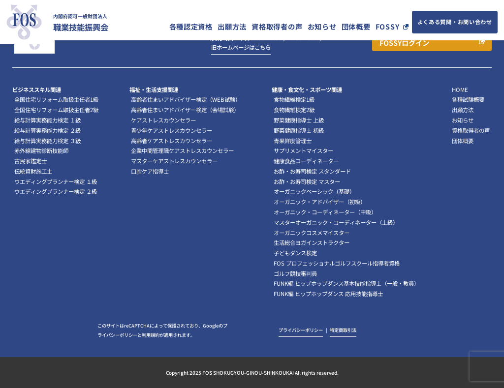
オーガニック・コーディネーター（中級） (325, 212)
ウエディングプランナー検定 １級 (55, 181)
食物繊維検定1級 (294, 99)
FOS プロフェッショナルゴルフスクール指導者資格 (337, 263)
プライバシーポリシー (301, 330)
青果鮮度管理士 (293, 141)
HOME (460, 89)
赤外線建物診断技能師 (41, 150)
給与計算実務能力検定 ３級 (47, 141)
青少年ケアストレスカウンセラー (171, 130)
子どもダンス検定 (295, 253)
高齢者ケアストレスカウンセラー (171, 141)
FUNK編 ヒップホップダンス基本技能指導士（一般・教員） (346, 283)
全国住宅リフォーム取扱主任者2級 (56, 110)
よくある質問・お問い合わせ (454, 22)
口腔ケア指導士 (150, 171)
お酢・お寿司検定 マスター (307, 181)
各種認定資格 (191, 26)
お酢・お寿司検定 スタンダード (312, 171)
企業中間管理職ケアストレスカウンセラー (182, 150)
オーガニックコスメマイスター (311, 233)
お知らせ (322, 26)
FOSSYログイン (404, 42)
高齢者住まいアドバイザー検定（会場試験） (185, 110)
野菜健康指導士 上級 (299, 120)
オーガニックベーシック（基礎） (314, 191)
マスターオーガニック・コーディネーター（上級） (336, 222)
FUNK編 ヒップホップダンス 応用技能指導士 (328, 294)
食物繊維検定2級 (294, 110)
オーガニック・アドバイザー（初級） (320, 202)
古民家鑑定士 (30, 161)
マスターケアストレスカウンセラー (174, 161)
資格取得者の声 (277, 26)
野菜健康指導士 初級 (299, 130)
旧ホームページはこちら (241, 47)
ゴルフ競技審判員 (295, 273)
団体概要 (356, 26)
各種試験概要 (468, 99)
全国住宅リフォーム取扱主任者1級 (56, 99)
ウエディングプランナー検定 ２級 (55, 191)
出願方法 (232, 26)
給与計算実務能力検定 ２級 (47, 130)
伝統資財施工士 (33, 171)
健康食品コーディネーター (306, 161)
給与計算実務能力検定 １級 (47, 120)
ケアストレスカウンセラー (163, 120)
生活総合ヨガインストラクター (311, 242)
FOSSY (388, 26)
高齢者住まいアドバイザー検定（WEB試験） (186, 99)
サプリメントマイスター (303, 150)
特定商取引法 (343, 330)
